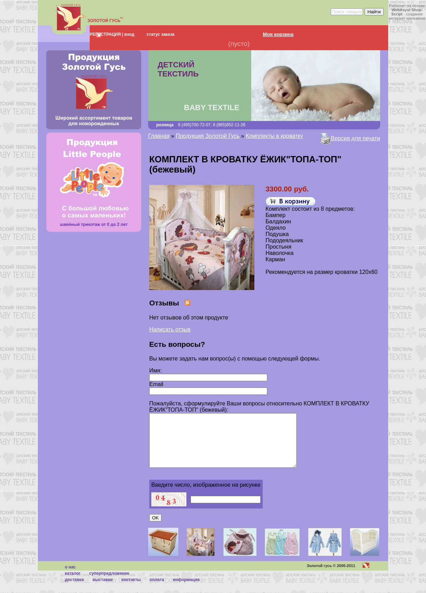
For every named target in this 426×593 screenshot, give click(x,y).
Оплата (157, 590)
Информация (186, 590)
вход (128, 34)
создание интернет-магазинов (407, 16)
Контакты (131, 590)
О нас (70, 577)
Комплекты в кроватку (274, 136)
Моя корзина (278, 34)
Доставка (74, 590)
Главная (159, 136)
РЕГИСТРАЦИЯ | (106, 34)
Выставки (102, 590)
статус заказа (160, 34)
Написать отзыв (170, 329)
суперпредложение (109, 583)
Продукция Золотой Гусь (208, 136)
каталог (73, 583)
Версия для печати (355, 138)
